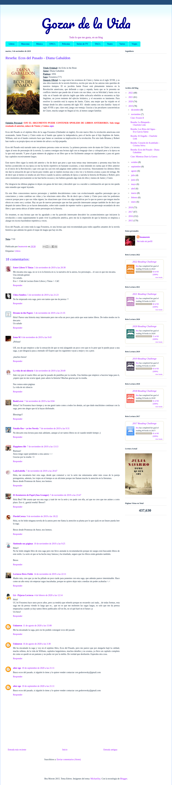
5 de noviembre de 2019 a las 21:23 (42, 295)
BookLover (18, 401)
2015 (131, 220)
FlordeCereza (19, 516)
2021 (131, 97)
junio (133, 180)
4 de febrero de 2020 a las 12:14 (48, 595)
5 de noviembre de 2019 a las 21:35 (49, 313)
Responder (17, 285)
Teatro (110, 44)
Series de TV (82, 44)
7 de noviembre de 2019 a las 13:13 (42, 446)
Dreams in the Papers (23, 313)
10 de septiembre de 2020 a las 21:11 (38, 668)
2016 (131, 216)
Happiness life (19, 446)
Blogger (123, 779)
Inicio (64, 749)
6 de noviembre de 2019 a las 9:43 (36, 337)
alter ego (17, 668)
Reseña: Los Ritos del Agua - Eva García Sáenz (143, 130)
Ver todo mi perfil (144, 241)
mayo (134, 184)
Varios (122, 44)
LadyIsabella (19, 471)
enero (134, 202)
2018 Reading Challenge (144, 391)
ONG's (52, 44)
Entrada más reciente (17, 749)
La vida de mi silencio (23, 371)
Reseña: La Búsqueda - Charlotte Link (141, 123)
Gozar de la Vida (86, 23)
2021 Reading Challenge (144, 294)
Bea (137, 266)
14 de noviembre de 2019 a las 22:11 (50, 574)
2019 (131, 106)
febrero (134, 197)
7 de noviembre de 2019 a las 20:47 (41, 471)
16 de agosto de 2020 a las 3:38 (37, 644)
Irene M (16, 337)
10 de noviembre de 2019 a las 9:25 (49, 543)
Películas (66, 44)
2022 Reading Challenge (144, 261)
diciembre (135, 110)
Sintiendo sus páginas (23, 543)
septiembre (136, 166)
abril (133, 188)
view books (158, 277)
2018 (131, 207)
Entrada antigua (110, 749)
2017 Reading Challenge (144, 423)
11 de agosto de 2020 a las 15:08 (37, 625)
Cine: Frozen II (137, 118)
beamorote (145, 237)
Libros (12, 44)
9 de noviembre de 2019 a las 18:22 (42, 516)
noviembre (136, 114)
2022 (131, 93)
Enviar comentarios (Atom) (69, 759)
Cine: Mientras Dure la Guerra (144, 156)
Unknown (17, 625)
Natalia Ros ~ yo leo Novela (25, 428)
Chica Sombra (19, 295)
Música (39, 44)
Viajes (134, 44)
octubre (134, 162)
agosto (134, 171)
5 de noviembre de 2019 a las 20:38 (50, 267)
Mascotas (25, 44)
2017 (131, 212)
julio (133, 175)
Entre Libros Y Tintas (23, 267)
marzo (134, 193)
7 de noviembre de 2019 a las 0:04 (39, 401)
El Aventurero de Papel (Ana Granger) (31, 495)
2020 (131, 101)
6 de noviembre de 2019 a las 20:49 (49, 371)
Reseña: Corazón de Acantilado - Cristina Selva (145, 144)
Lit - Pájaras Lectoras (23, 595)
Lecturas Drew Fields (23, 574)
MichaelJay (96, 779)
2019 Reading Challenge (144, 358)
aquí (51, 126)
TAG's (97, 44)
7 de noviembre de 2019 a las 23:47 (65, 495)
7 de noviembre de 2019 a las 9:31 (54, 428)
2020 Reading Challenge (144, 326)
